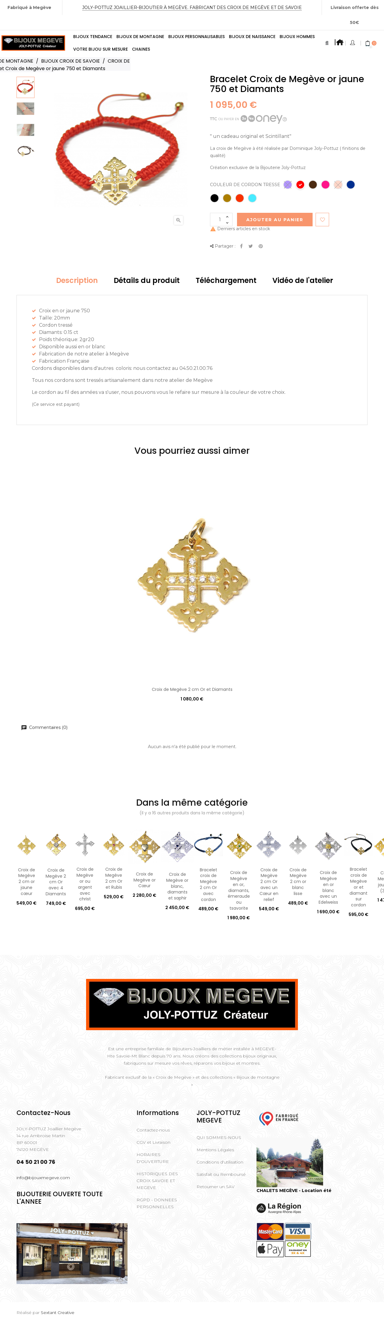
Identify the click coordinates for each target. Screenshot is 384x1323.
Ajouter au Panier (274, 219)
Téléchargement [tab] (226, 280)
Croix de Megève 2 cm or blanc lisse (298, 881)
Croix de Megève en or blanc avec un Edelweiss (328, 887)
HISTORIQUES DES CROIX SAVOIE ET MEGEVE (157, 1180)
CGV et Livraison (153, 1142)
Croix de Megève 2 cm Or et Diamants (192, 689)
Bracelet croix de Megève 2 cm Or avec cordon (208, 884)
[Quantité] (221, 219)
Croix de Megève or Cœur (145, 880)
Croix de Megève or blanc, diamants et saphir (177, 886)
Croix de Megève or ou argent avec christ (85, 884)
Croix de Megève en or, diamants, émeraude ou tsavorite (239, 890)
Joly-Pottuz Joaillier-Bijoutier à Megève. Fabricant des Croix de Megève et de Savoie (192, 7)
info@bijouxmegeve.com (43, 1177)
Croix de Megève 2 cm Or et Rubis (113, 878)
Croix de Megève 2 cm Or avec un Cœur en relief (269, 884)
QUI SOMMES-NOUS (218, 1137)
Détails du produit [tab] (147, 280)
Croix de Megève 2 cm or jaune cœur (26, 881)
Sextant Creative (57, 1312)
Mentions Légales (215, 1149)
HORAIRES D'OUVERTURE (152, 1158)
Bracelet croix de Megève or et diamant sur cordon (359, 887)
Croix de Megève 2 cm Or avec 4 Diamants (56, 882)
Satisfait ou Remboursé (221, 1174)
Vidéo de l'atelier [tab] (302, 280)
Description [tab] (77, 280)
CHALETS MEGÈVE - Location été (294, 1190)
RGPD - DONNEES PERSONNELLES (156, 1203)
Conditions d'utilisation (219, 1162)
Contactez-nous (153, 1130)
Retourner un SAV (215, 1186)
